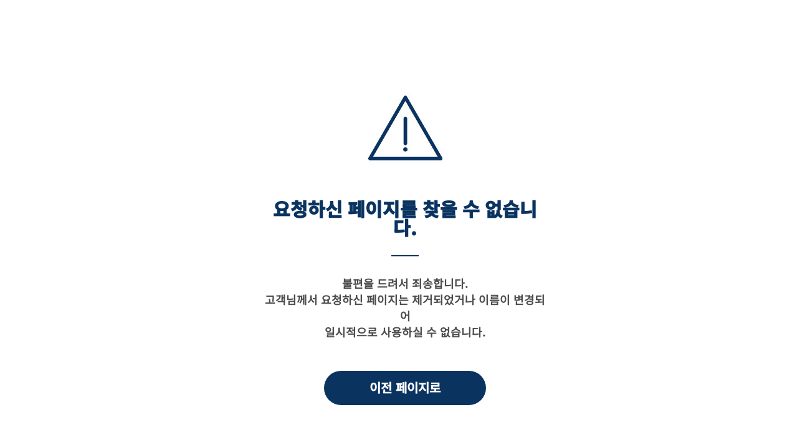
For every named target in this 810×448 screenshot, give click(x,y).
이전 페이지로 (405, 387)
